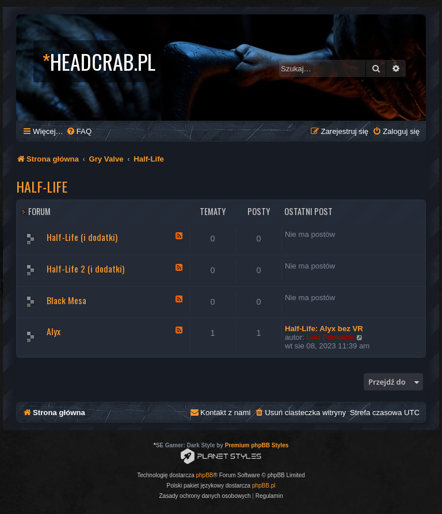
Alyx (53, 331)
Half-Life (41, 186)
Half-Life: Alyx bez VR (324, 328)
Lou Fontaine (330, 337)
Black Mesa (66, 300)
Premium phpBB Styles (257, 445)
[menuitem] (79, 131)
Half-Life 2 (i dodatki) (85, 268)
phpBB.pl (264, 485)
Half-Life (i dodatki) (82, 237)
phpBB (205, 475)
